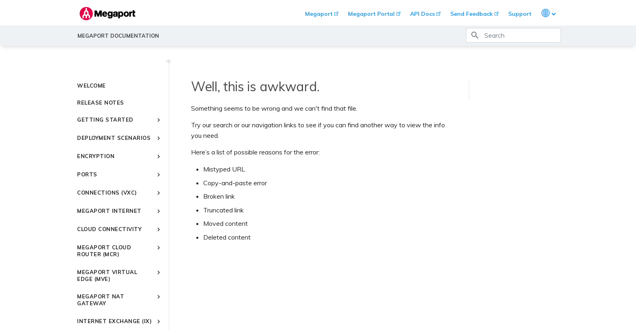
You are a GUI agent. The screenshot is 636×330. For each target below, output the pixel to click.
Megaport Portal (371, 13)
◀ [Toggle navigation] (167, 61)
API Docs (422, 13)
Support (519, 13)
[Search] (513, 35)
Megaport (319, 13)
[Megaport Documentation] (107, 14)
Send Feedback (471, 13)
